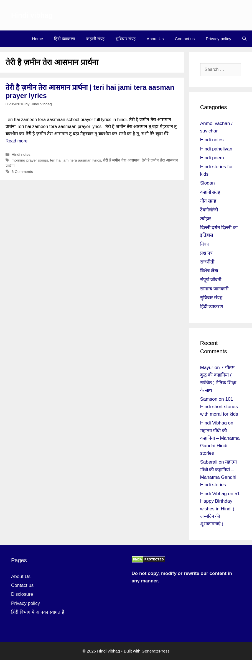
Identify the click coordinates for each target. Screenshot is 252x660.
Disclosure (22, 594)
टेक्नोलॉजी (209, 210)
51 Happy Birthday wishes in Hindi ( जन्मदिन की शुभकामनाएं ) (220, 508)
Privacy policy (218, 38)
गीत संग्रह (208, 201)
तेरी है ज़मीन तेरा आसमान (121, 160)
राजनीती (207, 262)
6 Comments (22, 172)
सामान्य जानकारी (214, 288)
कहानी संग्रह (95, 38)
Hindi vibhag (32, 15)
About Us (155, 38)
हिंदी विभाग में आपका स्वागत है (37, 612)
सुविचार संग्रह (126, 38)
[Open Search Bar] (244, 38)
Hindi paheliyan (216, 149)
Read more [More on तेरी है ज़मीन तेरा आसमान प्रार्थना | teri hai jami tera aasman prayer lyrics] (16, 141)
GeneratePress (156, 651)
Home (37, 38)
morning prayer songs (30, 160)
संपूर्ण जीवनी (211, 279)
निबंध (204, 244)
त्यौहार (205, 218)
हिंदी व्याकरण (64, 38)
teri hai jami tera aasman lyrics (75, 160)
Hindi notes (21, 154)
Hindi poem (212, 157)
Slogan (207, 183)
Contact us (185, 38)
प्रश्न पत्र (206, 253)
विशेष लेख (209, 270)
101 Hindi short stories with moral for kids (219, 406)
